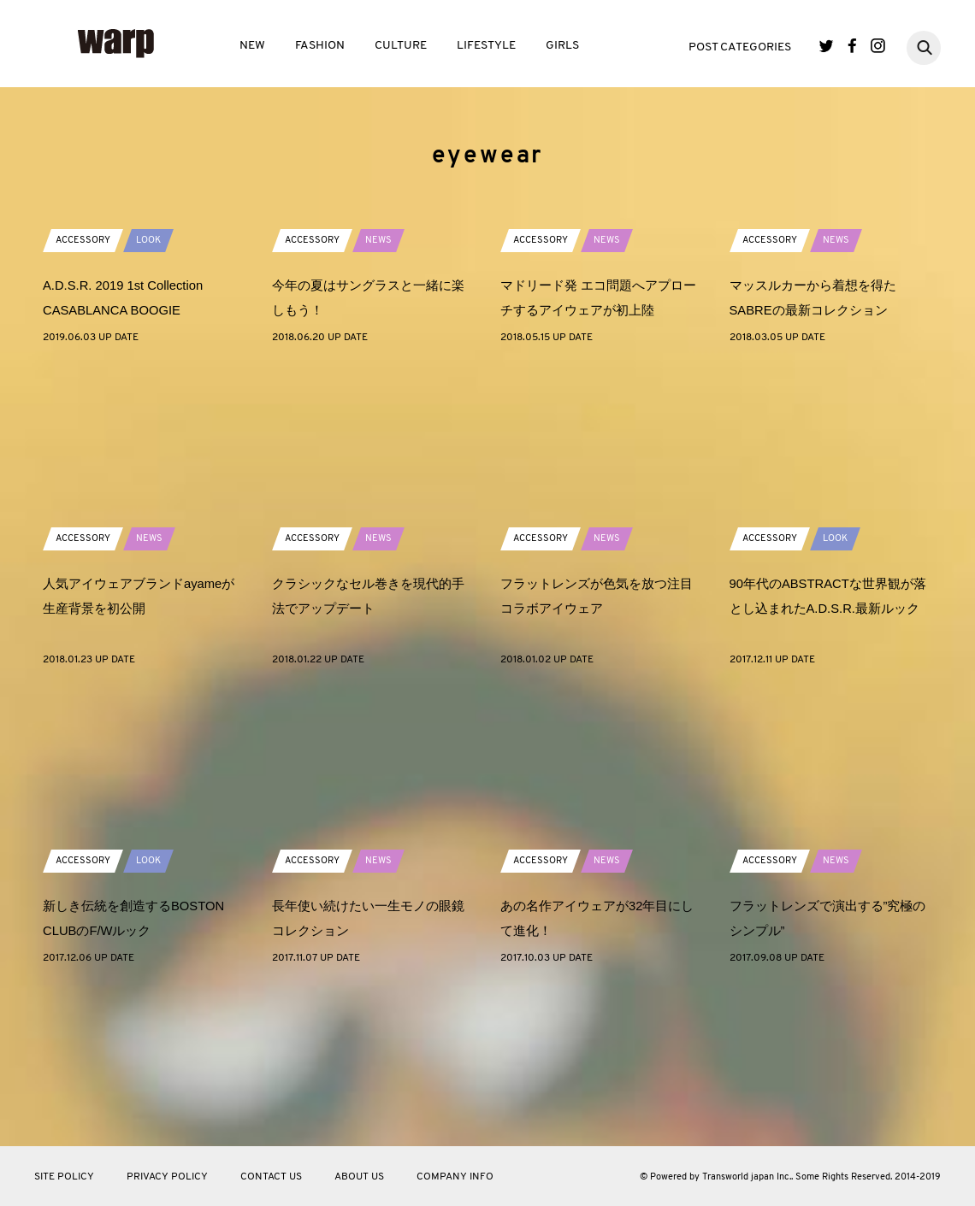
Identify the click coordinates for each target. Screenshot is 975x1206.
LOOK (154, 392)
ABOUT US (359, 1177)
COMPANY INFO (455, 1177)
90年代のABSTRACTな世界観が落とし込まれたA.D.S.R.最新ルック (828, 760)
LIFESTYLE (486, 45)
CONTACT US (271, 1177)
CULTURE (401, 45)
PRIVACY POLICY (167, 1177)
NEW (252, 45)
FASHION (320, 45)
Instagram (878, 45)
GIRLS (562, 45)
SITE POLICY (64, 1177)
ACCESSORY (85, 392)
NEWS (383, 392)
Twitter (826, 45)
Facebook (852, 45)
